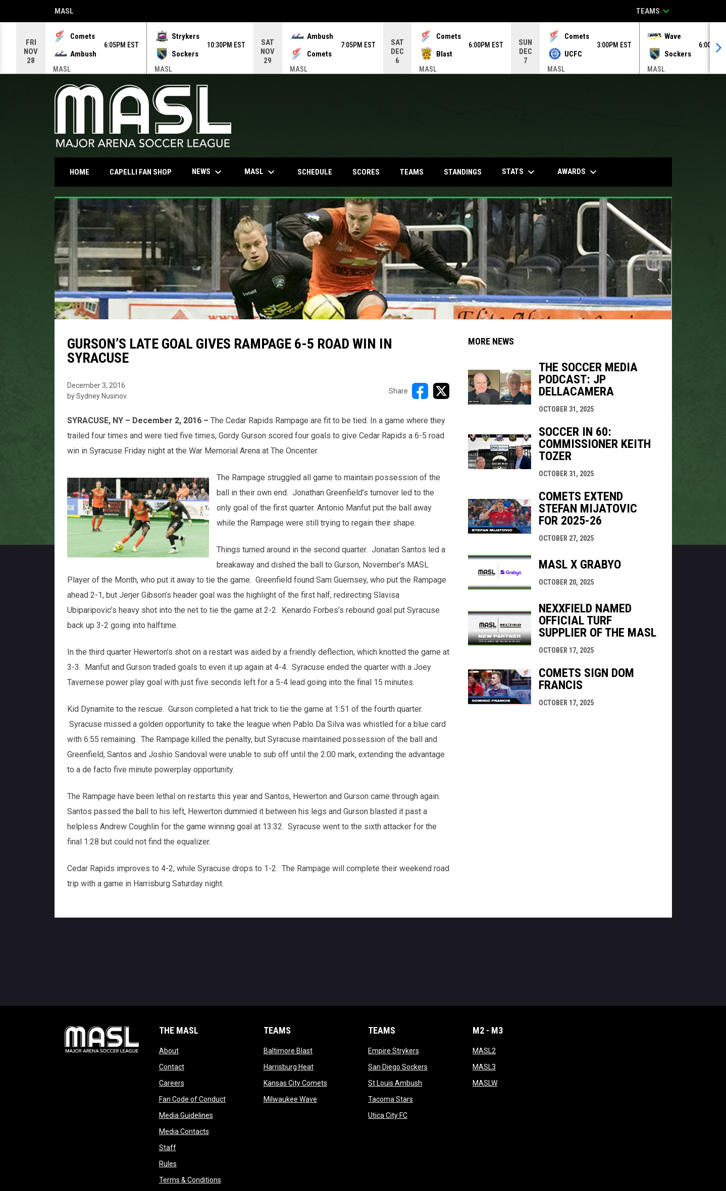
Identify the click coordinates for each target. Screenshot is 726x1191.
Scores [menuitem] (366, 172)
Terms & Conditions (190, 1180)
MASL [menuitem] (260, 172)
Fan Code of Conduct (192, 1099)
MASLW (485, 1083)
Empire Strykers (393, 1051)
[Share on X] (441, 391)
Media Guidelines (186, 1115)
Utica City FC (387, 1115)
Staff (167, 1148)
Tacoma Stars (390, 1099)
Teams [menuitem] (412, 172)
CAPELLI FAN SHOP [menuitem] (144, 172)
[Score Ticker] (363, 48)
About (169, 1051)
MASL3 (484, 1067)
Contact (171, 1067)
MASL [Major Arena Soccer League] (64, 12)
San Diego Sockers (398, 1067)
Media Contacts (184, 1131)
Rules (168, 1164)
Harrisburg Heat (289, 1067)
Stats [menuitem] (519, 172)
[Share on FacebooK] (420, 391)
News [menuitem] (208, 172)
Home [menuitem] (79, 172)
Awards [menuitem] (578, 172)
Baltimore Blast (288, 1051)
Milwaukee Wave (290, 1099)
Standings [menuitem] (463, 172)
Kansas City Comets (295, 1083)
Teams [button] (654, 11)
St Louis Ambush (395, 1083)
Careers (171, 1083)
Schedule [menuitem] (314, 172)
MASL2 (484, 1051)
